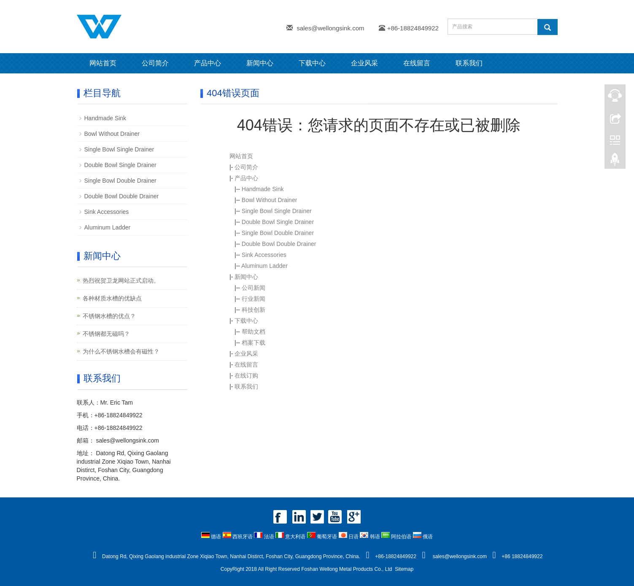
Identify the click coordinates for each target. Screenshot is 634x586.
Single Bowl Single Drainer (277, 211)
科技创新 (253, 309)
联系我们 (469, 63)
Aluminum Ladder (264, 265)
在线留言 (416, 63)
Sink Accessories (264, 254)
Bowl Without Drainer (269, 200)
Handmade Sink (263, 189)
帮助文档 (253, 331)
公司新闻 (253, 287)
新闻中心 (259, 63)
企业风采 (364, 63)
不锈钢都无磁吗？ (106, 333)
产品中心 (207, 63)
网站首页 (102, 63)
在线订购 (246, 375)
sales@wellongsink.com (330, 28)
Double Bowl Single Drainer (278, 222)
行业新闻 (253, 298)
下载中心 (312, 63)
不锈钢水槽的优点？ (109, 316)
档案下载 (253, 342)
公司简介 (155, 63)
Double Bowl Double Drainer (279, 243)
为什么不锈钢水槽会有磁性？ (121, 351)
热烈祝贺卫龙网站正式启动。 (121, 280)
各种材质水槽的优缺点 (112, 298)
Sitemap (404, 569)
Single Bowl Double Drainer (278, 233)
